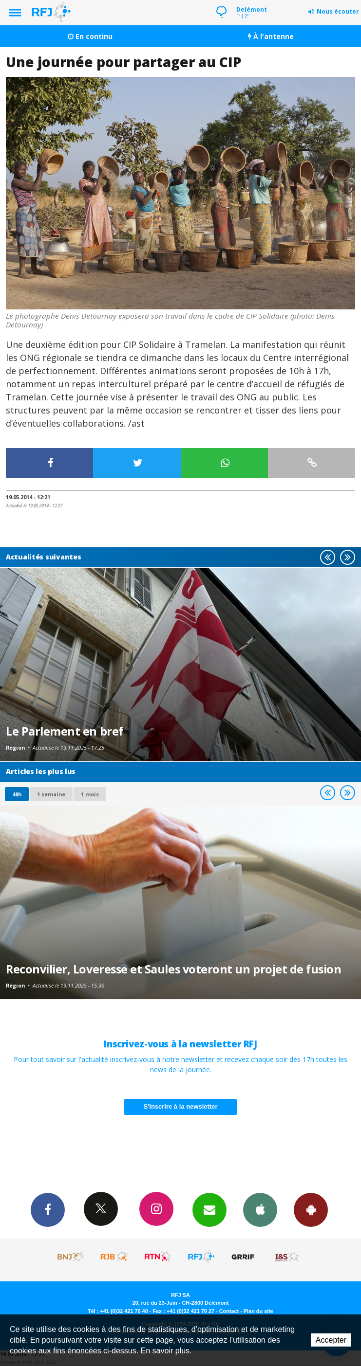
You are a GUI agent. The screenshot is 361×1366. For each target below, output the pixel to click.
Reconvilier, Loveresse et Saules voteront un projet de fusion (174, 969)
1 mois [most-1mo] (90, 794)
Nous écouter (338, 11)
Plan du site (258, 1311)
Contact (229, 1311)
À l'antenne (271, 36)
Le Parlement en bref (64, 731)
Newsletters (209, 1209)
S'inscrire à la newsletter (181, 1106)
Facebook (48, 1209)
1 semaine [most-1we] (51, 794)
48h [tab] (16, 794)
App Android (311, 1209)
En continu (90, 36)
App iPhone (260, 1209)
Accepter (331, 1340)
